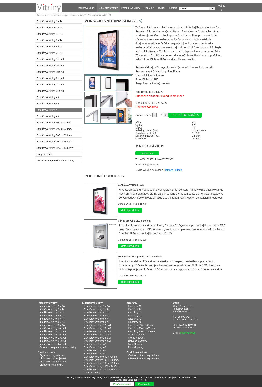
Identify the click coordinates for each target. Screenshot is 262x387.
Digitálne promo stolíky (51, 364)
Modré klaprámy (136, 334)
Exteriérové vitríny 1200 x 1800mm (55, 148)
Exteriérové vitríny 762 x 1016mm (54, 135)
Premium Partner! (173, 170)
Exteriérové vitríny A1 (78, 15)
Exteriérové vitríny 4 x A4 (50, 34)
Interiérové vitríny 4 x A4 (52, 315)
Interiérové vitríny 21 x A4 (53, 341)
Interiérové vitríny (86, 8)
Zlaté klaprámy (136, 347)
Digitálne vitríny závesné (52, 355)
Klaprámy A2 (134, 315)
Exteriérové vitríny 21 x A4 (50, 78)
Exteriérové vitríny (108, 8)
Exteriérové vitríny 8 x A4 (50, 46)
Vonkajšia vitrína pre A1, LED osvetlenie (140, 256)
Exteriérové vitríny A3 (48, 97)
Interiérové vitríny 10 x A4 (53, 328)
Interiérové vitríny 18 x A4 (53, 337)
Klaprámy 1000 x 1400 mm (142, 331)
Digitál (161, 8)
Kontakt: (175, 303)
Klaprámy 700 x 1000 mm (141, 328)
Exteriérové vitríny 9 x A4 (50, 53)
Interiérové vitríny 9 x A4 (52, 325)
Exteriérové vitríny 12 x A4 (50, 59)
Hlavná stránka (42, 15)
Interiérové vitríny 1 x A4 (52, 306)
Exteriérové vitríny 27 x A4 (50, 91)
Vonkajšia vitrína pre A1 (131, 185)
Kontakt (173, 8)
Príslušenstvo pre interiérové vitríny (58, 347)
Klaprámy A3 (134, 312)
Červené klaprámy (137, 341)
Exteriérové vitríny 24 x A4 (50, 84)
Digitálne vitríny (46, 352)
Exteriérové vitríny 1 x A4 (50, 21)
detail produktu (130, 210)
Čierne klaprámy (136, 337)
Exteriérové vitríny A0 (48, 116)
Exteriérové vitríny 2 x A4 (50, 27)
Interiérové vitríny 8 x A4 (52, 322)
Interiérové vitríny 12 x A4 (53, 331)
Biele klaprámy (136, 344)
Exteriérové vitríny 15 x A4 (50, 65)
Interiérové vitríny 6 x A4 (52, 318)
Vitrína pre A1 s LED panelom (134, 220)
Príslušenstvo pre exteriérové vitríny (55, 160)
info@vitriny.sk (150, 164)
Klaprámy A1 (134, 318)
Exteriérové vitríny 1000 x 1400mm (55, 141)
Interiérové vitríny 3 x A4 (52, 312)
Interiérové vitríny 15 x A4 (53, 334)
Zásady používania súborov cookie (132, 380)
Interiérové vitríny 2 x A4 (52, 309)
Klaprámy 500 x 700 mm (141, 325)
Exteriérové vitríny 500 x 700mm (53, 122)
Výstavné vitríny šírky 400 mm (143, 355)
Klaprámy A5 (134, 306)
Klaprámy (149, 8)
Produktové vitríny (130, 8)
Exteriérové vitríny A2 (48, 103)
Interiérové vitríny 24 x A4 (53, 344)
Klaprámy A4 (134, 309)
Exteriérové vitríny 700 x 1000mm (54, 129)
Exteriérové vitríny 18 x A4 (50, 72)
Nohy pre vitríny (45, 154)
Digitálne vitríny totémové (53, 361)
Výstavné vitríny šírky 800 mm (143, 358)
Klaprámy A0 (134, 322)
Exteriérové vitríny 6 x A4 (50, 40)
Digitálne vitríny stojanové (53, 358)
